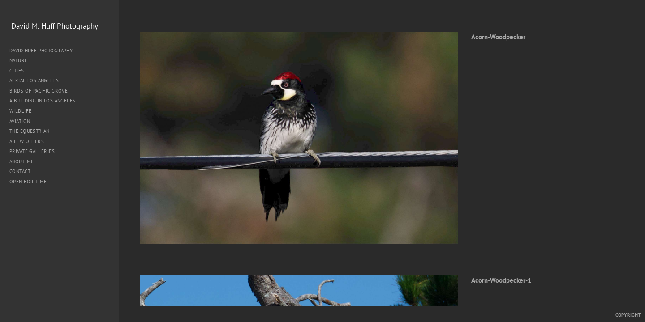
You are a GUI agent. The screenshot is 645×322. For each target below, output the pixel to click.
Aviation (19, 121)
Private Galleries (32, 151)
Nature (21, 60)
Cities (19, 71)
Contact (19, 171)
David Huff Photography (41, 50)
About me (21, 161)
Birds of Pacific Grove (38, 91)
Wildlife (20, 111)
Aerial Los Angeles (34, 80)
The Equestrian (29, 131)
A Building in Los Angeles (42, 100)
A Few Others (26, 141)
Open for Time (28, 181)
